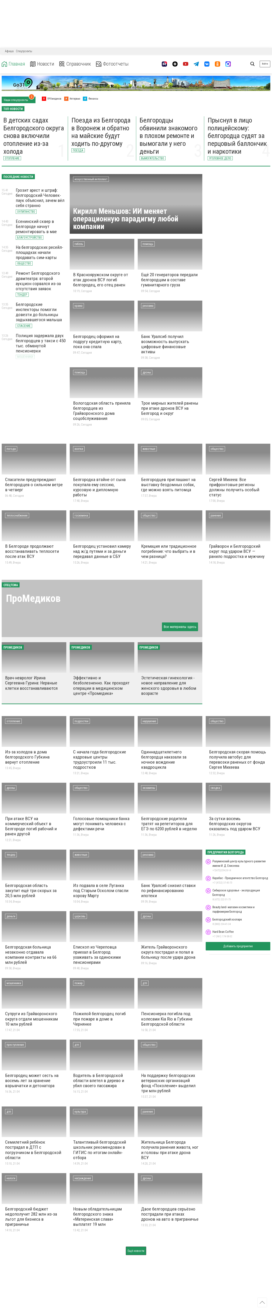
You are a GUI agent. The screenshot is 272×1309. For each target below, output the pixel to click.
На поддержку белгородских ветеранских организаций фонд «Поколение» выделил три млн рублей (168, 1083)
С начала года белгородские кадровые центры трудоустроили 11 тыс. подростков (99, 759)
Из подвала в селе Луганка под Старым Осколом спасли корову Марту (100, 890)
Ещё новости (136, 1251)
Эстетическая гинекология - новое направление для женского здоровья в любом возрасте (168, 685)
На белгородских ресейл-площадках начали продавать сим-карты (39, 252)
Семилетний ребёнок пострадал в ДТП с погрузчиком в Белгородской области (33, 1150)
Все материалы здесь (180, 627)
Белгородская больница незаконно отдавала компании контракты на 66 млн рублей (31, 954)
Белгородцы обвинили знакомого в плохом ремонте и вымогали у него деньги (168, 135)
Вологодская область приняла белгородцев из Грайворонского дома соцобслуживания (101, 411)
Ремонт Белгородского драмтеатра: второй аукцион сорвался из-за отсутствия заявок (38, 281)
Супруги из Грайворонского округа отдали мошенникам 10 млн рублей (31, 1018)
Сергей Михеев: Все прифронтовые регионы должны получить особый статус (234, 487)
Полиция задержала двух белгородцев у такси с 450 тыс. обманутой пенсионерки (41, 343)
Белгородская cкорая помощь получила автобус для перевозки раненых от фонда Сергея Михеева (237, 759)
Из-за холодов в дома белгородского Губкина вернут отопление (27, 757)
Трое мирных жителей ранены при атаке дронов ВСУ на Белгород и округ (169, 408)
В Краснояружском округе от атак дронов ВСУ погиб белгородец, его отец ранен (100, 279)
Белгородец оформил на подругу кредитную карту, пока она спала (97, 341)
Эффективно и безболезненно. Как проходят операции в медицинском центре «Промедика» (101, 685)
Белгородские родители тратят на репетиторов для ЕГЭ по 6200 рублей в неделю (169, 823)
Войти (265, 63)
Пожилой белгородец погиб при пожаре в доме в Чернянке (99, 1018)
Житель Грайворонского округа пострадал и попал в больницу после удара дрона (168, 952)
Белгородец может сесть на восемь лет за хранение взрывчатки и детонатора (31, 1080)
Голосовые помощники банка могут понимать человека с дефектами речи (101, 823)
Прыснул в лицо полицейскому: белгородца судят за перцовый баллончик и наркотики (237, 135)
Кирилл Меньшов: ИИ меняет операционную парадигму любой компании (125, 219)
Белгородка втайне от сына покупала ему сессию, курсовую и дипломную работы (99, 487)
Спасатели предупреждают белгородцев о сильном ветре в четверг (34, 484)
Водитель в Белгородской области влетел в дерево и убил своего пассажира (98, 1080)
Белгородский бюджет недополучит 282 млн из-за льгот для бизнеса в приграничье (31, 1216)
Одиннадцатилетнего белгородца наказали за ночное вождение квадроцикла (163, 759)
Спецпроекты (24, 51)
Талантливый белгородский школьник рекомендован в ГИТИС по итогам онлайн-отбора (99, 1150)
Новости (42, 64)
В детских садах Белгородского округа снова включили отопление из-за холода (33, 135)
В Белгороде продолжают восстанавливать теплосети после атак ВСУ (32, 551)
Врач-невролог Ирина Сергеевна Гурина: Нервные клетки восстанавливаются (31, 683)
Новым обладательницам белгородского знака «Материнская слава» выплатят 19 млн (97, 1216)
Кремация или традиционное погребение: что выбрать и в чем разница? (168, 551)
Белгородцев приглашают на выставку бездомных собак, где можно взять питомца (168, 484)
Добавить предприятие (238, 946)
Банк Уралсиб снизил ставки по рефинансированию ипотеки (168, 890)
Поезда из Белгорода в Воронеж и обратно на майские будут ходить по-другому (100, 132)
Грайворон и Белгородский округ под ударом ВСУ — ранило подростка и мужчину (237, 551)
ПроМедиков (33, 598)
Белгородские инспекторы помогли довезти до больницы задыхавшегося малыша (39, 312)
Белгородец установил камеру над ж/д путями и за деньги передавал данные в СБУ (102, 551)
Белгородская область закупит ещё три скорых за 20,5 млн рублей (31, 890)
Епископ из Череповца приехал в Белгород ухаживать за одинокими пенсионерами (97, 954)
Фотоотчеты (112, 64)
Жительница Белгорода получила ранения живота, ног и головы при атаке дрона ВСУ (169, 1150)
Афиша (9, 51)
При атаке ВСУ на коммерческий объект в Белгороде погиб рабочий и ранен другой (31, 826)
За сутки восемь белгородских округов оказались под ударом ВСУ (234, 823)
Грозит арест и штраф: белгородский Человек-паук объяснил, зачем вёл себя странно (40, 198)
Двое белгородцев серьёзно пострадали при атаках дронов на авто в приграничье (169, 1214)
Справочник (75, 64)
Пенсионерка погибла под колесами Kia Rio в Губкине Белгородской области (167, 1018)
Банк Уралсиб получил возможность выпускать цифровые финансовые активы (165, 344)
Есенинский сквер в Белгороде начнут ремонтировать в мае (36, 226)
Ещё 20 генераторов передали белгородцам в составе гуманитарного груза (169, 279)
